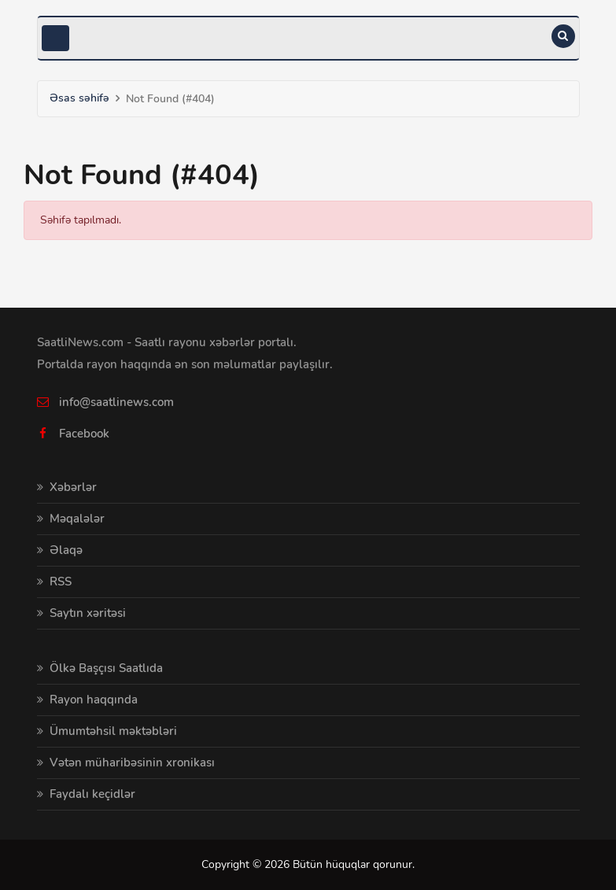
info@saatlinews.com (116, 402)
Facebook (84, 433)
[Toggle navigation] (55, 38)
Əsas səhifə (79, 97)
